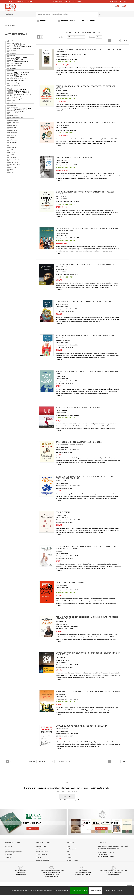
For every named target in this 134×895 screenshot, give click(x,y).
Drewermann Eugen (13, 83)
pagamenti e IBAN (42, 860)
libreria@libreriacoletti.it (106, 856)
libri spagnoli (71, 849)
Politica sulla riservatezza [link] (114, 890)
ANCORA (64, 235)
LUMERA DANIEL (61, 481)
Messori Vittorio (12, 125)
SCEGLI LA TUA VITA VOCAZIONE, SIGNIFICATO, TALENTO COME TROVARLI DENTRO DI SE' (85, 477)
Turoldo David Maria (13, 165)
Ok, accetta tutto (79, 890)
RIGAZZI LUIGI (76, 54)
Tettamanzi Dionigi (13, 162)
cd (68, 852)
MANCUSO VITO (61, 515)
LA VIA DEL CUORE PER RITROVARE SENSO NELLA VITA (81, 726)
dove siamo (9, 854)
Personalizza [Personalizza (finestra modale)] (95, 890)
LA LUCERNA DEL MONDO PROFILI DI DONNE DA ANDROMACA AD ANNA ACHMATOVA (87, 229)
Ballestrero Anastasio (14, 43)
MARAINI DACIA (61, 376)
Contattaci (11, 1)
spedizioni (39, 849)
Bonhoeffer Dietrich (13, 58)
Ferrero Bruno (11, 93)
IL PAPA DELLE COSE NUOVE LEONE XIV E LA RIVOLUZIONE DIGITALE (88, 691)
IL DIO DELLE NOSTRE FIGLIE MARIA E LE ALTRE (78, 407)
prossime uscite (72, 860)
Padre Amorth (11, 135)
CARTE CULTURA (75, 1)
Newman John (12, 130)
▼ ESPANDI (59, 74)
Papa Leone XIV (12, 142)
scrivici (21, 1)
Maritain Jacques (12, 120)
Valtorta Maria (11, 167)
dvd (68, 854)
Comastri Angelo (12, 73)
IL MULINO (64, 306)
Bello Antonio (11, 51)
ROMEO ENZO (60, 694)
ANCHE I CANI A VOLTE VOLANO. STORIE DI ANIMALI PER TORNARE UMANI (87, 372)
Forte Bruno (11, 95)
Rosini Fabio (11, 152)
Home (7, 25)
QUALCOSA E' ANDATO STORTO (70, 582)
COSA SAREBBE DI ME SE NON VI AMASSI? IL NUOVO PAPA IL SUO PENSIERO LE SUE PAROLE (86, 547)
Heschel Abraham (13, 113)
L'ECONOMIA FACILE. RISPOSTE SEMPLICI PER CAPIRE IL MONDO (86, 123)
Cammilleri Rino (12, 63)
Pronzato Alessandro (13, 145)
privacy (38, 857)
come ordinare (41, 846)
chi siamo (8, 846)
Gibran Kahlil (11, 98)
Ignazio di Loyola (12, 115)
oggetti (69, 857)
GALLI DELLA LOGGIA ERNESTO (66, 445)
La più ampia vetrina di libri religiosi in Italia (113, 870)
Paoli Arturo (11, 137)
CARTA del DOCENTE (60, 1)
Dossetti (10, 80)
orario (29, 1)
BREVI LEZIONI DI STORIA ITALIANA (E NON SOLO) (79, 442)
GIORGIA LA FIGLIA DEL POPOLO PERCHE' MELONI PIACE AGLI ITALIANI (85, 193)
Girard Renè (11, 100)
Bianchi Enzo (11, 55)
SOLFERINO (64, 93)
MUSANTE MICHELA (62, 233)
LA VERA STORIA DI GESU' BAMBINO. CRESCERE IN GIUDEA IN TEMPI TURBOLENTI (88, 654)
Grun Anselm (11, 105)
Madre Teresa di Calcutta (15, 117)
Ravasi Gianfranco (13, 150)
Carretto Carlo (11, 68)
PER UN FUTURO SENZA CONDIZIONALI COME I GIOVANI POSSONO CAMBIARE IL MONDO (87, 618)
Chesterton (10, 70)
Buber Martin (11, 60)
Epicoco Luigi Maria (13, 85)
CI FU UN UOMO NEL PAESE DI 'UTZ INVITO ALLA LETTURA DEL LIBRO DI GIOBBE (88, 51)
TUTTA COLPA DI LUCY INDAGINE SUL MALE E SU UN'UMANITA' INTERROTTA (85, 266)
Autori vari (10, 172)
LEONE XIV (59, 551)
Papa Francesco (12, 140)
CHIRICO (64, 57)
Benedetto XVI (11, 53)
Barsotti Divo (11, 48)
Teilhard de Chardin (13, 160)
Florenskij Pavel (12, 90)
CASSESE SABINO (61, 91)
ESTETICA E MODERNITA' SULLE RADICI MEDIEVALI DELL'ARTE (85, 301)
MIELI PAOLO (80, 445)
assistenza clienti (42, 852)
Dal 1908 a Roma (20, 870)
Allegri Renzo (11, 41)
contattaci (8, 857)
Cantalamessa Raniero (14, 65)
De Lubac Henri (12, 75)
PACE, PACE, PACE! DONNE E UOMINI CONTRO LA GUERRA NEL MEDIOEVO (85, 336)
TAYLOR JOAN (60, 657)
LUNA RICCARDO (61, 585)
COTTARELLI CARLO (62, 125)
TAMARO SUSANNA (62, 729)
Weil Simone (11, 170)
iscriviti (67, 796)
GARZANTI (64, 517)
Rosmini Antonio (12, 155)
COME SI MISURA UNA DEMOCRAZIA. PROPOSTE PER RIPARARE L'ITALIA (85, 87)
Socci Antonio (11, 157)
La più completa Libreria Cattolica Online (51, 870)
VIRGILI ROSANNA (61, 410)
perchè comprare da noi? (13, 852)
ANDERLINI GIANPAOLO (63, 54)
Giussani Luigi (11, 103)
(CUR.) (84, 54)
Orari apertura (82, 870)
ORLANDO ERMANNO (63, 340)
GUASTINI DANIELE (62, 304)
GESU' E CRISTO (63, 512)
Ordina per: (62, 37)
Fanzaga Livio (11, 88)
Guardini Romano (13, 108)
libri (68, 846)
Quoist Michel (11, 147)
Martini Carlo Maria (13, 122)
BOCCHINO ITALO (61, 196)
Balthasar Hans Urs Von (14, 46)
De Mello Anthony (13, 78)
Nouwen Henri (12, 132)
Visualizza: (91, 37)
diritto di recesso (41, 854)
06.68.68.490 (103, 854)
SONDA (63, 662)
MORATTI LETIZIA (61, 160)
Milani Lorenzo (11, 127)
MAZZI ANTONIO (61, 621)
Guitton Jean (11, 110)
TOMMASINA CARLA (62, 269)
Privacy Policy (76, 800)
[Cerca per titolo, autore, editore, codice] (113, 14)
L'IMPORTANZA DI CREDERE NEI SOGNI (74, 157)
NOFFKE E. (65, 660)
